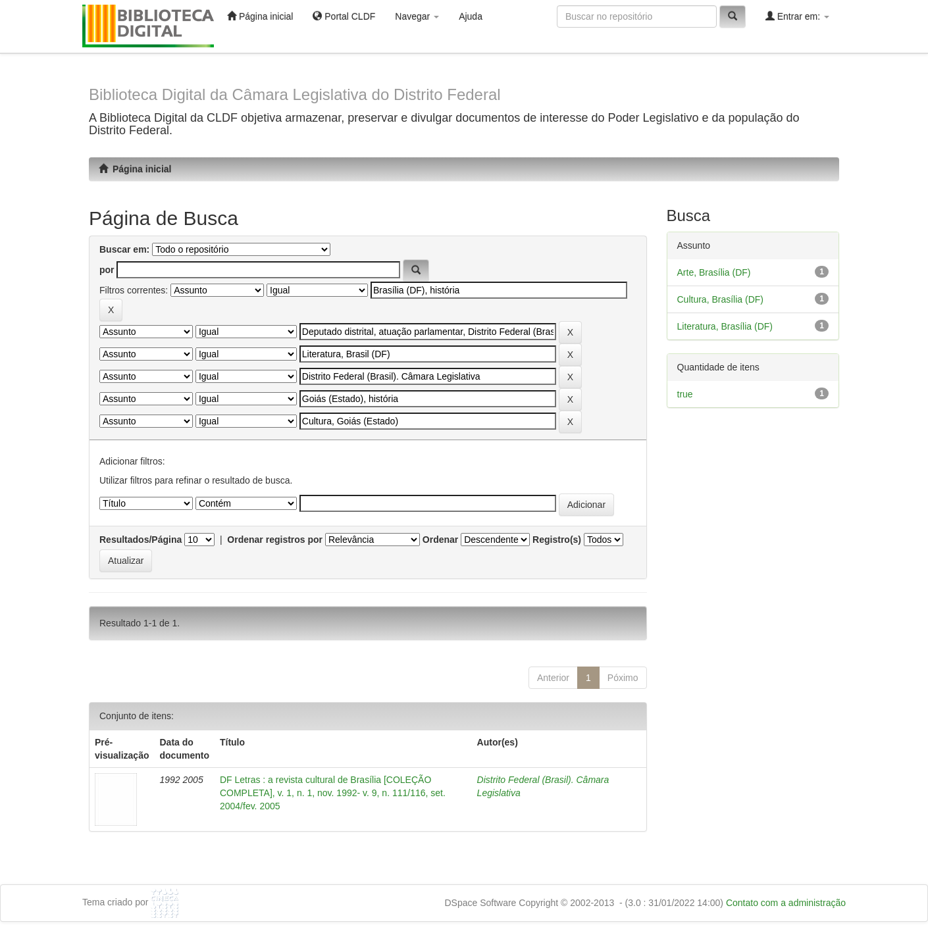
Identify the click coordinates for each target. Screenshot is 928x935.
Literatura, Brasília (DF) (725, 326)
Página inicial (260, 16)
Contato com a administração (786, 902)
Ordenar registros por (274, 539)
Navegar (417, 16)
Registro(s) (556, 539)
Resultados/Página (140, 539)
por (107, 270)
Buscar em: (124, 249)
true (685, 394)
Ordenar (440, 539)
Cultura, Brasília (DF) (720, 299)
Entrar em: (797, 16)
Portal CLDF (344, 16)
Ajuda (470, 16)
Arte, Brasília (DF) (714, 272)
